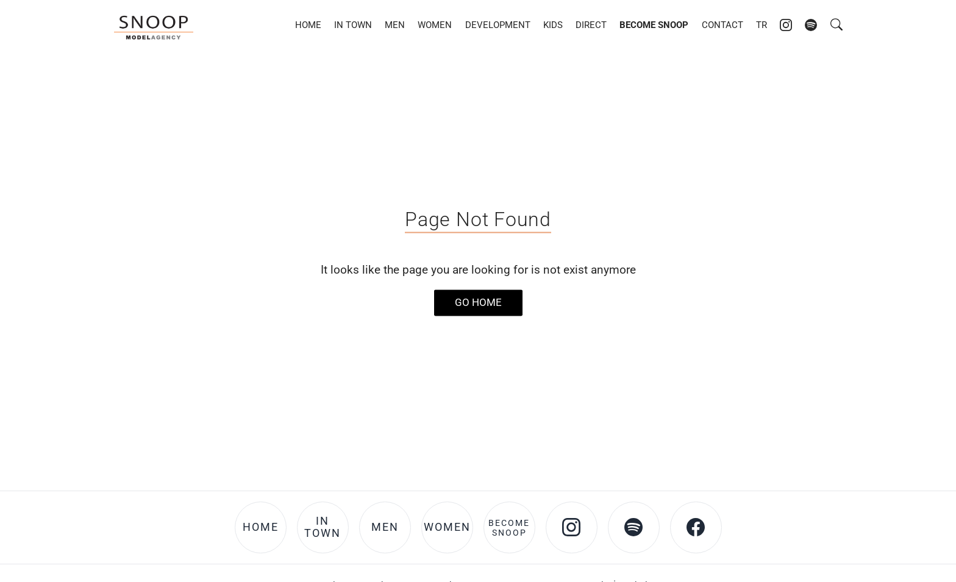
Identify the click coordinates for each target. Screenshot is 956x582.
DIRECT (591, 25)
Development (497, 25)
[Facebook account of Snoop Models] (696, 527)
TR (761, 25)
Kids (553, 25)
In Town (353, 25)
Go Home (478, 302)
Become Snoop (653, 25)
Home (308, 25)
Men (395, 25)
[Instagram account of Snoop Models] (786, 25)
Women (435, 25)
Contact (722, 25)
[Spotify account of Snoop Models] (811, 25)
